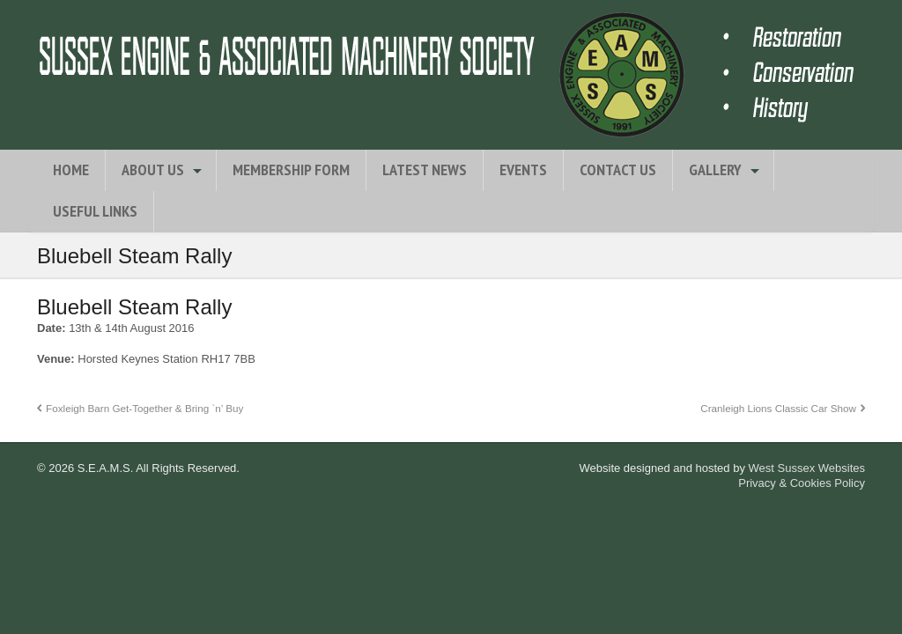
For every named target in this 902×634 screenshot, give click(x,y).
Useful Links (95, 211)
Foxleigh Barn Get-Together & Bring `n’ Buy (144, 408)
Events (523, 169)
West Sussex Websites (807, 468)
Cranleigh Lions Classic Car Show (778, 408)
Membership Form (291, 169)
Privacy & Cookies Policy (801, 483)
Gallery (715, 169)
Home (71, 169)
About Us (153, 169)
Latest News (424, 169)
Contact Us (618, 169)
